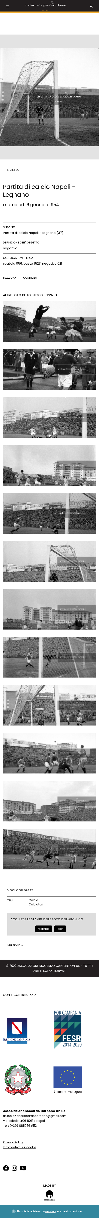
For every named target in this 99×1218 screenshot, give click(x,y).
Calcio (33, 900)
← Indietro (11, 170)
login (60, 929)
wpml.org (50, 1211)
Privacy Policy (13, 1142)
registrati (44, 929)
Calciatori (36, 904)
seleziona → (11, 278)
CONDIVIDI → (31, 278)
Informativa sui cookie (19, 1147)
